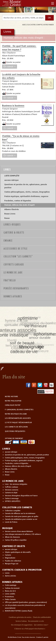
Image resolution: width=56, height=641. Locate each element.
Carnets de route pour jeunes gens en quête (21, 516)
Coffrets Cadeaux (14, 264)
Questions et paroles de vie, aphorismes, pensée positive (25, 186)
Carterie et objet (11, 493)
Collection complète (12, 511)
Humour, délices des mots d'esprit (19, 205)
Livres (7, 169)
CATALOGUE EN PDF (12, 405)
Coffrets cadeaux (11, 487)
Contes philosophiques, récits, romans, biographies (27, 192)
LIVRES (6, 448)
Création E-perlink (42, 637)
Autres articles (10, 576)
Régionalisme (10, 558)
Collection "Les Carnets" (18, 256)
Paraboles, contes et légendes (17, 201)
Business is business (13, 105)
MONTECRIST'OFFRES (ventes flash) (18, 611)
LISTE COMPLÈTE (11, 176)
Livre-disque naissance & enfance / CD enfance (23, 534)
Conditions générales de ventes (20, 617)
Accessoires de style (15, 248)
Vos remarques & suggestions (22, 625)
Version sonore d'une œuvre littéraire (19, 531)
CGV (28, 25)
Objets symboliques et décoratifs (18, 552)
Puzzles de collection (13, 561)
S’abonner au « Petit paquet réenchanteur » (29, 629)
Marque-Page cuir (11, 564)
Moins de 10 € (10, 591)
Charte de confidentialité (42, 617)
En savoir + (10, 66)
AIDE (24, 25)
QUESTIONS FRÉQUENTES (15, 431)
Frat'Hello (10, 280)
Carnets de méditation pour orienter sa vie (21, 519)
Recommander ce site (36, 621)
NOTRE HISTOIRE (11, 396)
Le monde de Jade (13, 272)
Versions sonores (11, 490)
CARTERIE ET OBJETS (13, 546)
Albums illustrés (11, 209)
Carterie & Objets (14, 232)
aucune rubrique (11, 180)
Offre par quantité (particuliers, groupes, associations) (26, 602)
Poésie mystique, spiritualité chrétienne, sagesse (26, 196)
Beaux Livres (9, 214)
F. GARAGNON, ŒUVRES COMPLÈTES (19, 410)
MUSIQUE (7, 528)
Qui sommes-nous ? (41, 625)
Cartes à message (12, 498)
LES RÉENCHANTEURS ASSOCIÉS (18, 418)
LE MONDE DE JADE (13, 481)
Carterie (8, 555)
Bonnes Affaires (13, 296)
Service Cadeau (21, 621)
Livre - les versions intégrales (16, 484)
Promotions (9, 597)
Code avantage (10, 585)
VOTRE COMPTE (36, 25)
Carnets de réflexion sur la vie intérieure (20, 513)
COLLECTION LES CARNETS (17, 507)
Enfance (8, 240)
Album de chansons (12, 537)
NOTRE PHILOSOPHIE (13, 401)
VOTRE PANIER (48, 25)
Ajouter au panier (13, 62)
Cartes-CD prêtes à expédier (16, 540)
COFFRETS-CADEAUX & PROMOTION (22, 569)
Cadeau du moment (12, 588)
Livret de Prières (11, 522)
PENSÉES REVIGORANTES (16, 288)
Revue (7, 218)
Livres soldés (10, 594)
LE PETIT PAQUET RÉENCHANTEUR (18, 422)
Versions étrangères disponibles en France (21, 496)
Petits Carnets (10, 599)
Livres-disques (12, 224)
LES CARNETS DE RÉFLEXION (16, 427)
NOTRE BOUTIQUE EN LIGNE (16, 414)
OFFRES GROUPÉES (12, 501)
